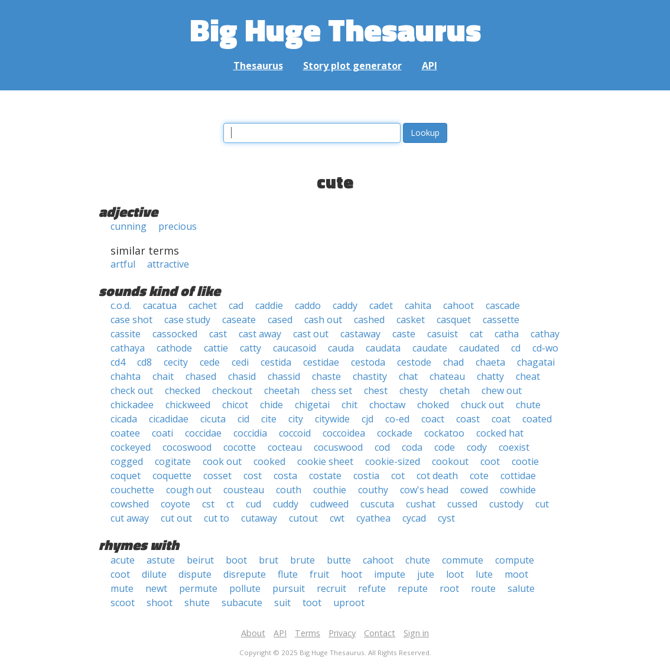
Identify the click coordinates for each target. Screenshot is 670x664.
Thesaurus (258, 65)
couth (288, 489)
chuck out (482, 404)
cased (280, 319)
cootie (525, 461)
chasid (242, 376)
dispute (195, 574)
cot (398, 475)
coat (501, 418)
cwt (337, 518)
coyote (175, 503)
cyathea (373, 518)
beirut (200, 560)
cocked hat (499, 433)
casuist (442, 333)
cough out (189, 489)
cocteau (285, 447)
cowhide (518, 489)
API (429, 65)
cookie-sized (392, 461)
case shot (131, 319)
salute (521, 588)
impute (389, 574)
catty (250, 347)
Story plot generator (352, 65)
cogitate (173, 461)
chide (271, 404)
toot (312, 602)
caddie (269, 305)
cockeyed (130, 447)
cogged (126, 461)
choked (433, 404)
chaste (326, 376)
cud (253, 503)
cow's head (424, 489)
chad (453, 362)
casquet (454, 319)
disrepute (244, 574)
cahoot (458, 305)
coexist (514, 447)
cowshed (129, 503)
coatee (125, 433)
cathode (174, 347)
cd (516, 347)
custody (506, 503)
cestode (414, 362)
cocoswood (187, 447)
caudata (383, 347)
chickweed (187, 404)
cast (218, 333)
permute (198, 588)
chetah (455, 390)
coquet (125, 475)
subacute (242, 602)
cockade (394, 433)
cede (210, 362)
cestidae (321, 362)
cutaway (259, 518)
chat (408, 376)
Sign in (416, 633)
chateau (447, 376)
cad (236, 305)
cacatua (160, 305)
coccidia (250, 433)
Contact (379, 633)
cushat (420, 503)
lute (484, 574)
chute (528, 404)
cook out (222, 461)
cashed (369, 319)
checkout (232, 390)
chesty (413, 390)
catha (507, 333)
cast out (311, 333)
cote (479, 475)
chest (376, 390)
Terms (307, 633)
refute (372, 588)
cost (252, 475)
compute (514, 560)
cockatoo (444, 433)
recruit (331, 588)
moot (516, 574)
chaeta (490, 362)
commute (462, 560)
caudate (429, 347)
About (253, 633)
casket (410, 319)
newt (156, 588)
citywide (332, 418)
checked (182, 390)
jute (425, 574)
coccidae (203, 433)
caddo (308, 305)
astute (161, 560)
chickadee (132, 404)
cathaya (127, 347)
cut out (176, 518)
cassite (125, 333)
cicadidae (168, 418)
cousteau (243, 489)
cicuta (213, 418)
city (295, 418)
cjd (367, 418)
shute (197, 602)
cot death (437, 475)
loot (455, 574)
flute (288, 574)
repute (413, 588)
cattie (216, 347)
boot (236, 560)
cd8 (144, 362)
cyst (446, 518)
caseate (239, 319)
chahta (125, 376)
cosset (217, 475)
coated (537, 418)
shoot (160, 602)
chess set (331, 390)
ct (230, 503)
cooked (269, 461)
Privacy (342, 633)
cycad (414, 518)
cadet (381, 305)
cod (382, 447)
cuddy (285, 503)
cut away (129, 518)
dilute (154, 574)
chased (201, 376)
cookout (450, 461)
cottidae (518, 475)
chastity (370, 376)
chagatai (536, 362)
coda (412, 447)
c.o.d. (120, 305)
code (444, 447)
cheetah (282, 390)
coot (490, 461)
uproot (349, 602)
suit (282, 602)
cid (243, 418)
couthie (329, 489)
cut (542, 503)
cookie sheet (325, 461)
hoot (351, 574)
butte (339, 560)
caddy (345, 305)
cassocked (174, 333)
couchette (132, 489)
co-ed (397, 418)
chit (349, 404)
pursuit (288, 588)
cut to (216, 518)
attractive (168, 264)
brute (302, 560)
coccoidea (344, 433)
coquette (171, 475)
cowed (474, 489)
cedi (240, 362)
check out (131, 390)
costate (325, 475)
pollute (245, 588)
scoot (122, 602)
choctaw (387, 404)
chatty (490, 376)
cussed (462, 503)
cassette (501, 319)
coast (468, 418)
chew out (502, 390)
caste (403, 333)
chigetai (312, 404)
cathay (545, 333)
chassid (284, 376)
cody (477, 447)
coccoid (295, 433)
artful (122, 264)
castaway (360, 333)
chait (163, 376)
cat (476, 333)
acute (122, 560)
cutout (303, 518)
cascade (503, 305)
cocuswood (338, 447)
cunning (128, 226)
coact (432, 418)
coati (162, 433)
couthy (373, 489)
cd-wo (545, 347)
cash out (323, 319)
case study (187, 319)
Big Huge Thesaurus (335, 29)
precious (177, 226)
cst (208, 503)
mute (122, 588)
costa (285, 475)
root (449, 588)
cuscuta (377, 503)
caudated (479, 347)
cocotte (239, 447)
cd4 (117, 362)
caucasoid (294, 347)
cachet (202, 305)
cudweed (329, 503)
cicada (123, 418)
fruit (319, 574)
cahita (418, 305)
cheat (528, 376)
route (483, 588)
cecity (176, 362)
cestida (276, 362)
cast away (260, 333)
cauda (341, 347)
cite (269, 418)
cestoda (368, 362)
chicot (235, 404)
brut (268, 560)
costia (366, 475)
